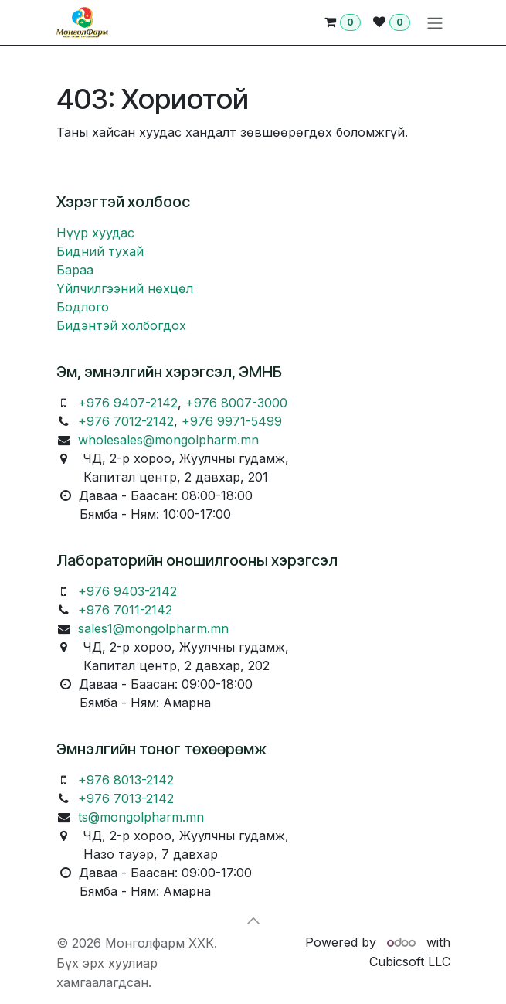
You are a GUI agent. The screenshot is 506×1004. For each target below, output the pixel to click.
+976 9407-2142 (128, 402)
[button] (253, 920)
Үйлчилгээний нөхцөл (124, 288)
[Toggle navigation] (434, 22)
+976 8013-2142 (126, 780)
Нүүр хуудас (95, 232)
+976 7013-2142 (126, 798)
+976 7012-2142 (126, 421)
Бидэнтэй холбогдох (121, 325)
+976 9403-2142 (127, 591)
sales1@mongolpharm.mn (153, 628)
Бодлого (82, 307)
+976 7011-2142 (125, 610)
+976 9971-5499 (232, 421)
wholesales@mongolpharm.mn (168, 440)
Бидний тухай (100, 251)
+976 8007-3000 (236, 402)
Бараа (74, 269)
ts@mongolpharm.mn (141, 817)
